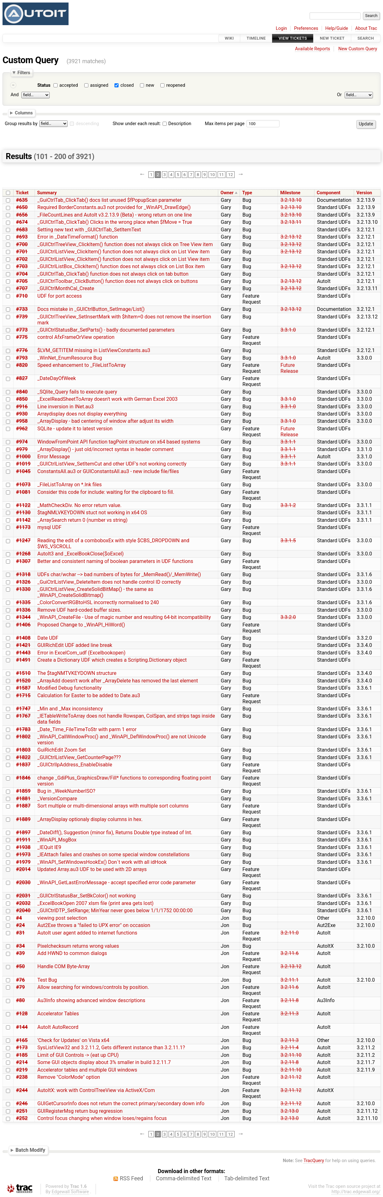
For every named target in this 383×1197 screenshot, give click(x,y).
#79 (20, 987)
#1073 (23, 485)
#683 (22, 230)
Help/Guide (336, 28)
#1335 (23, 602)
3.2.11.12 (291, 1077)
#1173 (23, 527)
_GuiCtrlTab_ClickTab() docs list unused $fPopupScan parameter (109, 200)
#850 (22, 399)
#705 (22, 281)
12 (230, 174)
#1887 (23, 806)
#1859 (23, 791)
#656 (22, 215)
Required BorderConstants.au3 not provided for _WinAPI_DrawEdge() (114, 207)
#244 (22, 1090)
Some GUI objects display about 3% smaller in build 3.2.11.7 (104, 1062)
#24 (20, 925)
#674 (22, 222)
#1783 (23, 729)
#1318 (23, 574)
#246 (22, 1103)
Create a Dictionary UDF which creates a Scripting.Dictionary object (112, 660)
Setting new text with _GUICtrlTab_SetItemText (89, 230)
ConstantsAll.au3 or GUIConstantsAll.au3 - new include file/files (108, 471)
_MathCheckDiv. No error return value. (79, 505)
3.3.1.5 (288, 540)
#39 (20, 953)
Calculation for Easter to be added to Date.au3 (88, 695)
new (150, 85)
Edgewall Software (70, 1191)
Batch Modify (30, 1150)
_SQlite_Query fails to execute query (77, 392)
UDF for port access (59, 296)
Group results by (21, 123)
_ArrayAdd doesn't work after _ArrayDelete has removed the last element (117, 681)
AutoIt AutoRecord (57, 1027)
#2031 (23, 896)
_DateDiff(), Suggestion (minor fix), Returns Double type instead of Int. (114, 833)
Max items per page (224, 123)
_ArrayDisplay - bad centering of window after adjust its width (105, 421)
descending (87, 123)
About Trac (366, 28)
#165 (22, 1040)
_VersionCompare (57, 799)
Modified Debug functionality (69, 688)
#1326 (23, 582)
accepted (68, 85)
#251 (22, 1111)
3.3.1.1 (288, 442)
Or (339, 94)
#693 (22, 237)
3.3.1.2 (288, 505)
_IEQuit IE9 (49, 847)
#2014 (23, 869)
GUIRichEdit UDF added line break (74, 645)
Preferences (306, 28)
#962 (22, 429)
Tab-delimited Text (246, 1178)
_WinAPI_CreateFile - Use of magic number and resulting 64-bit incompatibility (124, 617)
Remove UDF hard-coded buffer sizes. (79, 610)
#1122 (23, 505)
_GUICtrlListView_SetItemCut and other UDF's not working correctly (111, 464)
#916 (22, 407)
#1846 (23, 778)
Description (177, 123)
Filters (23, 72)
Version (364, 193)
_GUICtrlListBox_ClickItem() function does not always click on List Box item (121, 266)
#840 (22, 392)
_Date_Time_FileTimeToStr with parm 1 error (86, 729)
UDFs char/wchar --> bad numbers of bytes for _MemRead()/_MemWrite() (119, 574)
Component (328, 193)
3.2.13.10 (291, 200)
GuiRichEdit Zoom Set (61, 750)
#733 (22, 309)
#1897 (23, 833)
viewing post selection (62, 918)
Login (281, 28)
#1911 (23, 840)
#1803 (23, 750)
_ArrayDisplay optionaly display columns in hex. (90, 819)
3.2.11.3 (289, 1014)
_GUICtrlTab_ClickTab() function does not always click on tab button (113, 274)
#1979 (23, 862)
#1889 (23, 819)
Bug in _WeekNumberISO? (66, 791)
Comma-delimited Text (184, 1178)
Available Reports (312, 49)
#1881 (23, 799)
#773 (22, 330)
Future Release (289, 368)
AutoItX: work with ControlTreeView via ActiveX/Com (96, 1090)
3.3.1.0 (288, 330)
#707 (22, 288)
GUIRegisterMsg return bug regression (80, 1111)
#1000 (23, 457)
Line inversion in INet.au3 (65, 407)
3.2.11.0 (289, 933)
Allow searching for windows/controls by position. (93, 987)
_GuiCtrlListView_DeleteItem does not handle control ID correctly (109, 582)
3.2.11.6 (289, 953)
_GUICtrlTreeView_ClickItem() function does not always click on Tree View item (125, 244)
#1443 (23, 653)
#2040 (23, 910)
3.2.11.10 (291, 1055)
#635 (22, 200)
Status (44, 85)
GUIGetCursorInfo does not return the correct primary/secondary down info (120, 1103)
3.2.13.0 (289, 1111)
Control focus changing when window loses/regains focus (102, 1118)
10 (212, 174)
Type (247, 193)
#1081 (23, 492)
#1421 (23, 645)
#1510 (23, 673)
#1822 (23, 757)
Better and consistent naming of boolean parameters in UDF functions (115, 561)
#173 (22, 1048)
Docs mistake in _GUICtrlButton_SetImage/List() (91, 309)
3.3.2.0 (288, 617)
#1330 (23, 589)
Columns (24, 112)
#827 (22, 378)
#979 (22, 449)
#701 (22, 252)
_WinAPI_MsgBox (56, 840)
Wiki (229, 38)
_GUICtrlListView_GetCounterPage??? (79, 757)
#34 (20, 946)
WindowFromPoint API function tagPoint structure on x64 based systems (118, 442)
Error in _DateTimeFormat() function (77, 237)
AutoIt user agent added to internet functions (87, 933)
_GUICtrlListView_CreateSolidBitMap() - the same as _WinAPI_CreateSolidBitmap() (95, 592)
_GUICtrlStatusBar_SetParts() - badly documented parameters (106, 330)
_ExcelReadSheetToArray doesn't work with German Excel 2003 (107, 399)
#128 (22, 1014)
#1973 (23, 855)
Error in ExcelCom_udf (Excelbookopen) (81, 653)
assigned (99, 85)
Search (366, 38)
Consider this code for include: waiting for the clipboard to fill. (105, 492)
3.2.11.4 (289, 1048)
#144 (22, 1027)
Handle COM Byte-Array (63, 966)
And (15, 94)
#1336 (23, 610)
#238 (22, 1077)
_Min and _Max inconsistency (70, 709)
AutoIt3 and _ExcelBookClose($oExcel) (80, 554)
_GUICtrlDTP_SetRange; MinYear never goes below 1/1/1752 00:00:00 (115, 910)
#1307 (23, 561)
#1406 (23, 625)
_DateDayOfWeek (56, 378)
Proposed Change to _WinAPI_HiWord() (81, 625)
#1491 (23, 660)
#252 (22, 1118)
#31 (20, 933)
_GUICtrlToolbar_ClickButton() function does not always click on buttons (117, 281)
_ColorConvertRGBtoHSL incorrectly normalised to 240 (98, 602)
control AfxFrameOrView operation (75, 337)
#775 (22, 337)
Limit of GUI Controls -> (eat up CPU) (78, 1055)
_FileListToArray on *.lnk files (69, 485)
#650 (22, 207)
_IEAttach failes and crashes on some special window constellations (113, 855)
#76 (20, 980)
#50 (20, 966)
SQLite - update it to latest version (75, 429)
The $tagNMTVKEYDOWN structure (77, 673)
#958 (22, 421)
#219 (22, 1070)
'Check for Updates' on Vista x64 (73, 1040)
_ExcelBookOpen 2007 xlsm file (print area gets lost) (95, 903)
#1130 (23, 513)
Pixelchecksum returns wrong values (78, 946)
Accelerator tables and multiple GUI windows (87, 1070)
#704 (22, 274)
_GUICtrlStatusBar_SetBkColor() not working (86, 896)
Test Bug (47, 980)
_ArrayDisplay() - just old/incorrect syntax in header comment (105, 449)
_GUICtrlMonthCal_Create (65, 288)
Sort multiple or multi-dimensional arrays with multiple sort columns (113, 806)
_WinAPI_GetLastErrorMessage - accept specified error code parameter (116, 882)
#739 (22, 317)
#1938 (23, 847)
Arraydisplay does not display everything (82, 414)
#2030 (23, 882)
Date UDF (47, 638)
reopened (175, 85)
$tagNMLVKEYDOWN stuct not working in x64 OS (92, 513)
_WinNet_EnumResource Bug (69, 358)
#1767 (23, 716)
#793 (22, 358)
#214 (22, 1062)
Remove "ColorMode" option (68, 1077)
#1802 (23, 737)
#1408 (23, 638)
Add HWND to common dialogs (72, 953)
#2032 (23, 903)
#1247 (23, 540)
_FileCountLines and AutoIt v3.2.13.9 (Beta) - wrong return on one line (114, 215)
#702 (22, 259)
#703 (22, 266)
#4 (19, 918)
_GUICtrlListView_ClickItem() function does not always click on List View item (123, 252)
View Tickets (293, 38)
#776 (22, 350)
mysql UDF (49, 527)
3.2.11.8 (289, 1000)
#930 (22, 414)
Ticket (22, 193)
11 (221, 174)
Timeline (256, 38)
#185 (22, 1055)
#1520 (23, 681)
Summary (47, 193)
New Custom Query (357, 49)
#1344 (23, 617)
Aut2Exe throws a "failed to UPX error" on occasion (93, 925)
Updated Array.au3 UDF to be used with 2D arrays (92, 869)
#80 (20, 1000)
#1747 (23, 709)
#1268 (23, 554)
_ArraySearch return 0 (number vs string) (82, 520)
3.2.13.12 (291, 237)
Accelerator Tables (58, 1014)
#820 (22, 365)
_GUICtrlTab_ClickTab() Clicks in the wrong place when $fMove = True (114, 222)
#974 (22, 442)
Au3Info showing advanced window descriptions (91, 1000)
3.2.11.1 (289, 980)
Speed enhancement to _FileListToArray (81, 365)
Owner (227, 193)
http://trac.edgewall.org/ (355, 1191)
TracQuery (313, 1160)
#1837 (23, 765)
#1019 (23, 464)
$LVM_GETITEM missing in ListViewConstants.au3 (93, 350)
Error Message (53, 457)
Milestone (290, 193)
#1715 (23, 695)
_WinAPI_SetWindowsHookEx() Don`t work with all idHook (102, 862)
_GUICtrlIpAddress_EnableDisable (74, 765)
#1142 (23, 520)
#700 (22, 244)
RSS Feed (131, 1178)
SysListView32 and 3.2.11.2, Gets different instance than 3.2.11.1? (111, 1048)
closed (127, 85)
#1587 (23, 688)
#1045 (23, 471)
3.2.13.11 (291, 222)
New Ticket (332, 38)
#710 (22, 296)
